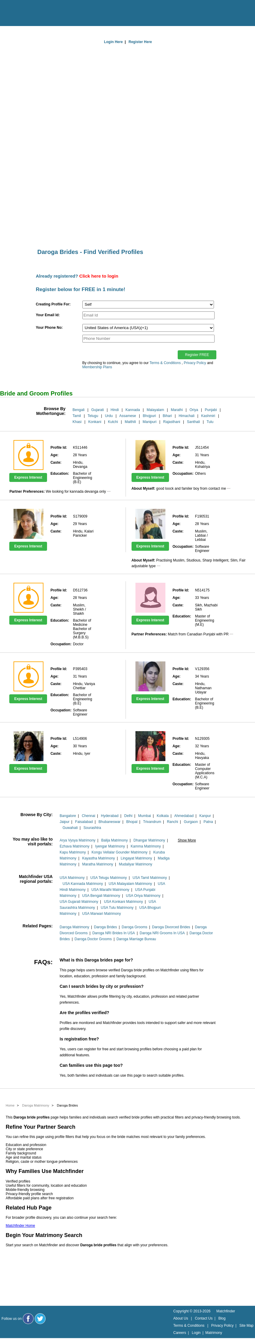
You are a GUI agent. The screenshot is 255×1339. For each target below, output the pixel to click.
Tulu (209, 422)
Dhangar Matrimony (149, 840)
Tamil (77, 416)
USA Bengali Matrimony (101, 896)
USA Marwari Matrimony (101, 914)
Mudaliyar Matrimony (135, 864)
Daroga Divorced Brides (171, 927)
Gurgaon (191, 822)
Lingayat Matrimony (136, 858)
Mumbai (144, 816)
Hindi (115, 410)
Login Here (113, 42)
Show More (187, 840)
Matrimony (213, 1333)
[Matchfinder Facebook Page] (28, 1318)
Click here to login (98, 276)
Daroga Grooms (134, 927)
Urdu (109, 416)
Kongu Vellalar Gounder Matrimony (120, 852)
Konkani (94, 422)
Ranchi (172, 822)
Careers (179, 1333)
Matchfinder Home (20, 1226)
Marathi (177, 410)
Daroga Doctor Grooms (93, 939)
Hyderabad (110, 816)
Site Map (246, 1325)
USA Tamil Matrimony (150, 878)
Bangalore (68, 816)
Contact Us (203, 1318)
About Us (180, 1318)
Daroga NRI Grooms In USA (162, 933)
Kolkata (163, 816)
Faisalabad (84, 822)
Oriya (193, 410)
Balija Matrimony (114, 840)
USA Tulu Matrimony (117, 908)
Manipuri (149, 422)
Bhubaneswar (109, 822)
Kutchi (113, 422)
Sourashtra (92, 828)
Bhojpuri (149, 416)
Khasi (77, 422)
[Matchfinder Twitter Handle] (40, 1318)
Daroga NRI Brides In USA (113, 933)
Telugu (92, 416)
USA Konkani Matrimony (123, 902)
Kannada (133, 410)
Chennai (88, 816)
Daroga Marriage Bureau (136, 939)
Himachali (186, 416)
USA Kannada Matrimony (83, 884)
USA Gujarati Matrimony (79, 902)
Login (196, 1333)
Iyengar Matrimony (110, 846)
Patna (208, 822)
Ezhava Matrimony (74, 846)
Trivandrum (152, 822)
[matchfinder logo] (30, 13)
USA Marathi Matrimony (110, 890)
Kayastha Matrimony (98, 858)
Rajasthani (171, 422)
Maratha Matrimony (97, 864)
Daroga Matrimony (74, 927)
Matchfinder (225, 1311)
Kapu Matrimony (73, 852)
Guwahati (70, 828)
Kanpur (205, 816)
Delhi (128, 816)
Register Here (140, 42)
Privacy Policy (195, 363)
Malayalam (155, 410)
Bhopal (131, 822)
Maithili (130, 422)
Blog (222, 1318)
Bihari (167, 416)
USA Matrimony (72, 878)
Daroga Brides (105, 927)
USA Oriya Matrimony (143, 896)
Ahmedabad (184, 816)
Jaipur (65, 822)
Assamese (127, 416)
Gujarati (97, 410)
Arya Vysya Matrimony (78, 840)
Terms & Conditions (165, 363)
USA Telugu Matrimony (108, 878)
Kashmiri (208, 416)
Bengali (79, 410)
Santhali (193, 422)
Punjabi (211, 410)
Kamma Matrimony (146, 846)
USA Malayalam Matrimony (130, 884)
